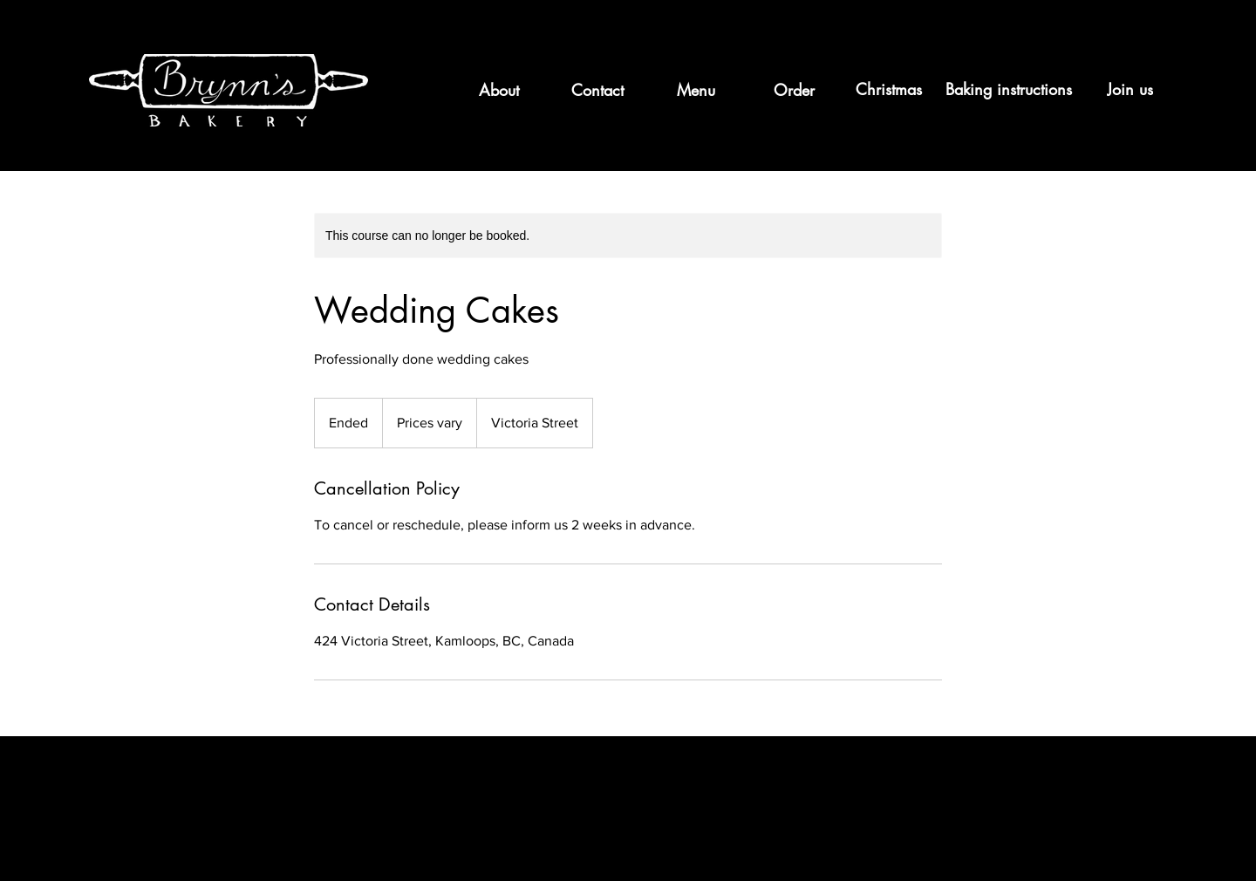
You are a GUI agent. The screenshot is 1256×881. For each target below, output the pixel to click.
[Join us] (1131, 89)
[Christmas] (888, 89)
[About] (498, 90)
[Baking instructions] (1008, 89)
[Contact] (597, 90)
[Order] (794, 90)
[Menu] (695, 90)
